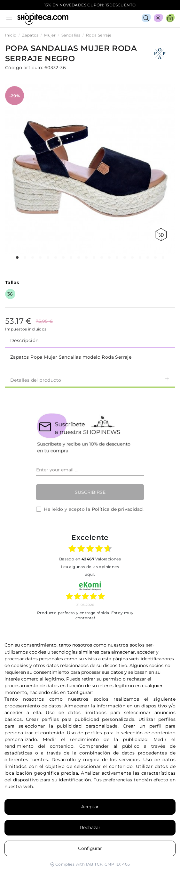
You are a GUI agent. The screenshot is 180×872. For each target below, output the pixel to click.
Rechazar (90, 827)
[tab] (90, 339)
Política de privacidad (117, 509)
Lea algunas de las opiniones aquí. (90, 570)
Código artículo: (24, 67)
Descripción (90, 340)
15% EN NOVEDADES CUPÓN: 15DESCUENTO (90, 5)
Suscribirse (90, 492)
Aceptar (90, 807)
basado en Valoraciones (90, 559)
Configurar (90, 848)
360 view (161, 234)
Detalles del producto (90, 379)
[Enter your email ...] (90, 470)
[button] (17, 257)
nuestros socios (126, 645)
